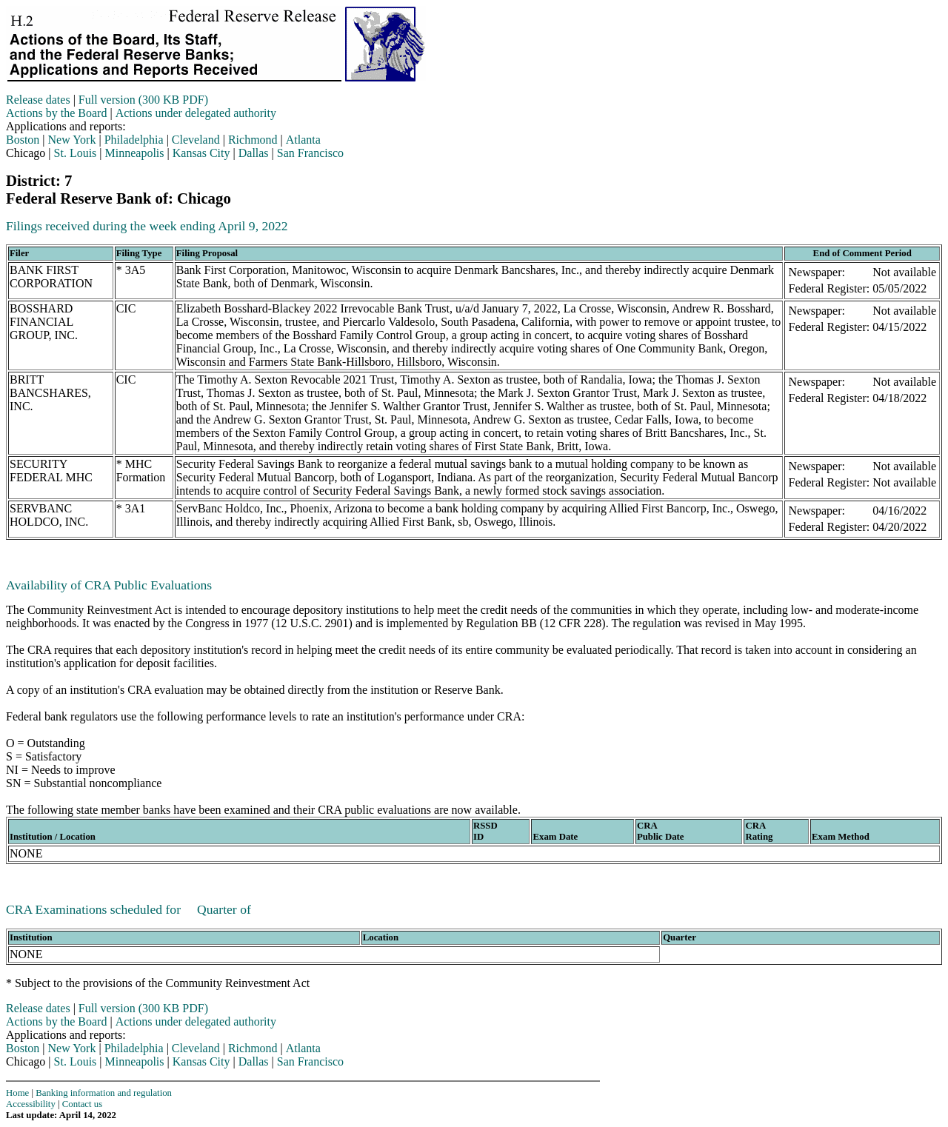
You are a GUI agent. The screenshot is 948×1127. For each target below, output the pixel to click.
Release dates (38, 99)
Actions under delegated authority (196, 113)
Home (17, 1093)
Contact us (82, 1104)
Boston (22, 139)
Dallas (253, 153)
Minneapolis (134, 153)
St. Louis (75, 153)
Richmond (253, 139)
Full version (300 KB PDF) (143, 99)
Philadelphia (134, 139)
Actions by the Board (56, 113)
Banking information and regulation (104, 1093)
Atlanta (303, 139)
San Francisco (310, 153)
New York (72, 139)
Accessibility (31, 1104)
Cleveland (196, 139)
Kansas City (201, 153)
